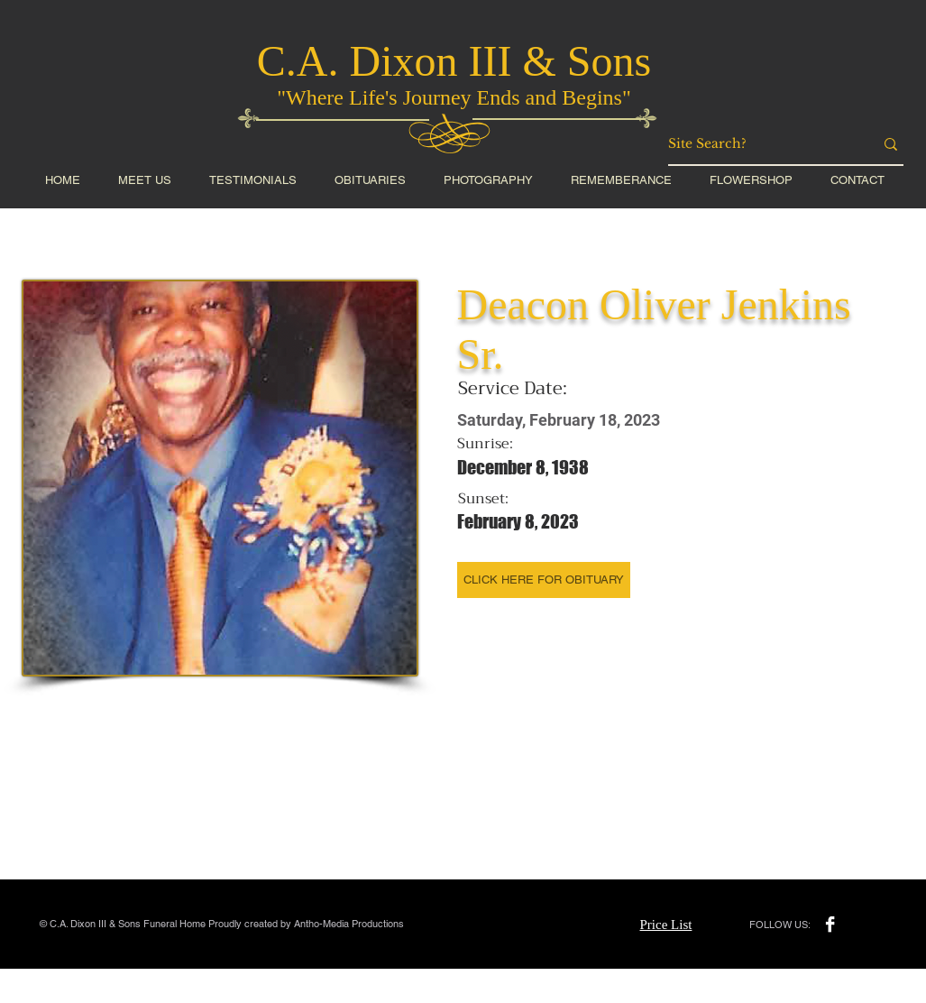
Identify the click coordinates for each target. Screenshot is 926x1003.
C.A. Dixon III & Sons (454, 61)
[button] (751, 180)
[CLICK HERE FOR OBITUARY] (543, 580)
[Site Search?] (757, 144)
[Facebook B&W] (830, 924)
